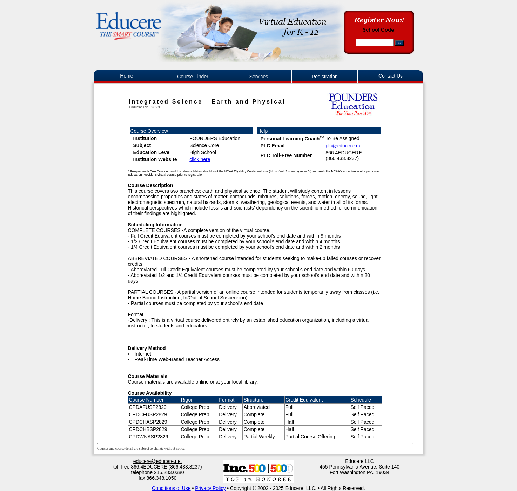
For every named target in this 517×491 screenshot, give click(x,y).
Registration (324, 76)
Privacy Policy (210, 488)
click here (199, 159)
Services (258, 76)
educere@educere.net (157, 461)
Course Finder (192, 76)
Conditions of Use (171, 488)
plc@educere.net (344, 145)
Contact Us (390, 76)
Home (126, 76)
